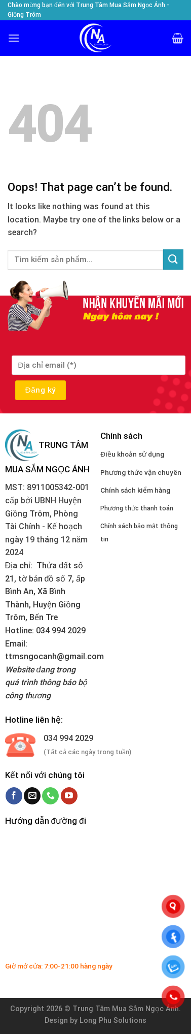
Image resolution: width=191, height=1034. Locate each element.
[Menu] (14, 37)
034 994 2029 (68, 738)
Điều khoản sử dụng (132, 454)
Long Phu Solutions (113, 1020)
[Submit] (173, 259)
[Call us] (50, 795)
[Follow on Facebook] (14, 795)
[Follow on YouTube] (69, 795)
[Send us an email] (32, 795)
